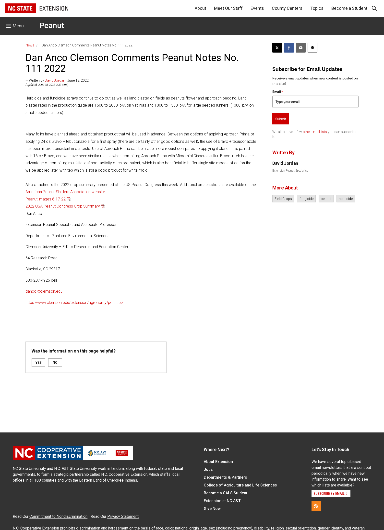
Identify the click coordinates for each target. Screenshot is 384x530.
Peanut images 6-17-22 (45, 199)
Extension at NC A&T (222, 500)
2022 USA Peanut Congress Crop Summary (62, 206)
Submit (280, 119)
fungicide (306, 199)
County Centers (287, 8)
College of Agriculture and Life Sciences (240, 485)
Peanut (51, 25)
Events (257, 8)
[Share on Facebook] (289, 48)
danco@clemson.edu (43, 291)
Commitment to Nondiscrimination (58, 516)
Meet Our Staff (228, 8)
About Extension (218, 461)
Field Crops (283, 199)
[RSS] (316, 506)
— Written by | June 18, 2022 (57, 80)
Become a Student (349, 8)
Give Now (212, 508)
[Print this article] (312, 48)
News (29, 45)
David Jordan (55, 80)
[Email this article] (301, 48)
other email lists (315, 132)
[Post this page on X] (277, 48)
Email (277, 91)
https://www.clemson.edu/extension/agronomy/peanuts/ (74, 302)
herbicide (346, 199)
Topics (317, 8)
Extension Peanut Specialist (290, 170)
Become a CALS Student (225, 493)
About (200, 8)
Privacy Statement (123, 516)
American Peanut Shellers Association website (65, 191)
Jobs (208, 469)
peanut (326, 199)
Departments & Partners (225, 477)
